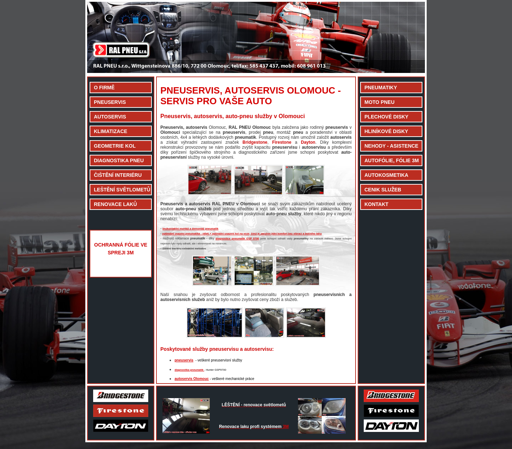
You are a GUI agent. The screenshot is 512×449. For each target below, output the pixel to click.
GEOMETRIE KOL (114, 146)
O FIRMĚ (104, 87)
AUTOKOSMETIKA (386, 175)
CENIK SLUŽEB (382, 189)
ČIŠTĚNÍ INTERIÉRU (118, 175)
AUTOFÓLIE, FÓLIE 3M (391, 160)
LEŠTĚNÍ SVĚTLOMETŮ (122, 189)
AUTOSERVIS (110, 117)
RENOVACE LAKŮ (115, 204)
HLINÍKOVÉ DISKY (386, 131)
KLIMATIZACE (110, 131)
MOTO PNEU (379, 102)
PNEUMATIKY (380, 87)
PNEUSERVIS (110, 102)
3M (254, 426)
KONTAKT (376, 204)
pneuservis (184, 360)
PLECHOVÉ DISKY (386, 117)
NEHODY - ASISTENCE (391, 146)
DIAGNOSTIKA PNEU (119, 160)
